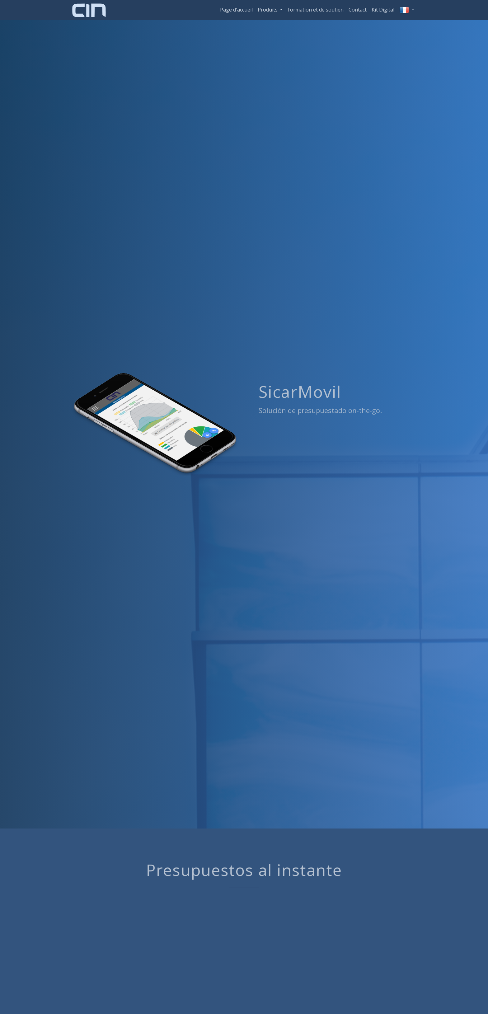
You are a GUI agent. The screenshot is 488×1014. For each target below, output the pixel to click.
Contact (358, 9)
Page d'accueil (236, 9)
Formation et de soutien (316, 9)
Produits (268, 9)
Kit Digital (383, 9)
